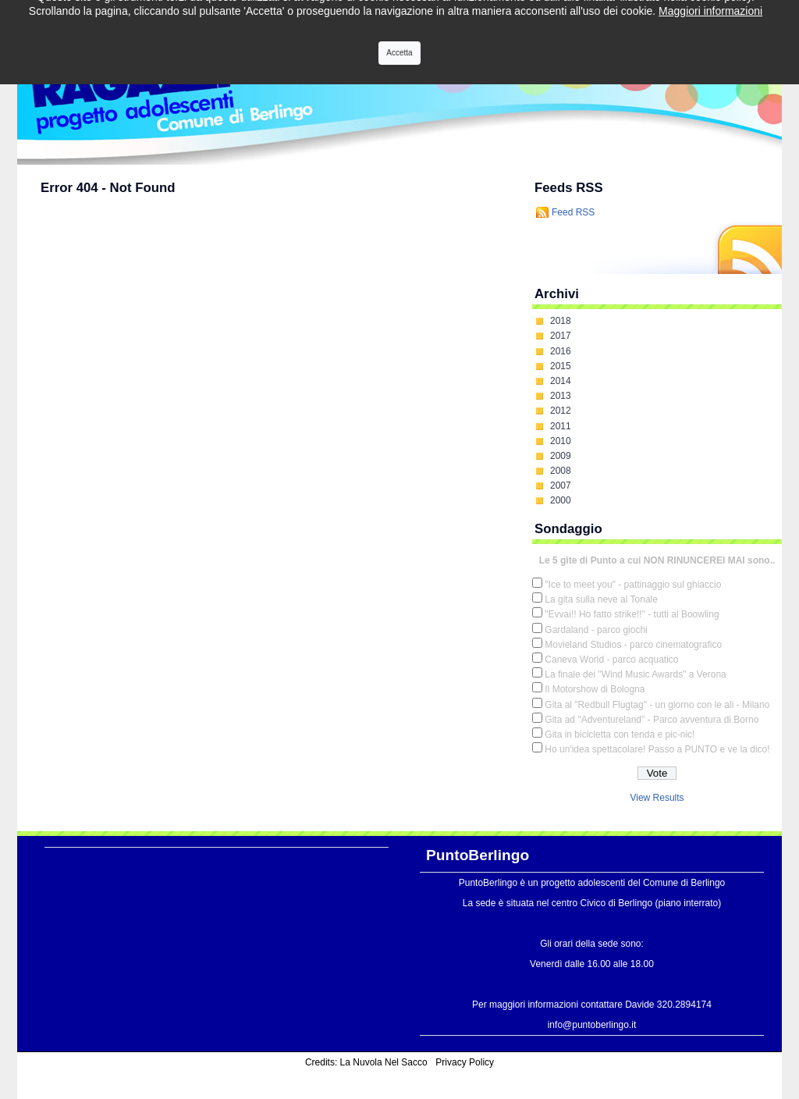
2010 (560, 441)
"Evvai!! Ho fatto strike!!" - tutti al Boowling (632, 614)
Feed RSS (573, 212)
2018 (560, 320)
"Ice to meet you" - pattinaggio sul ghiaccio (633, 584)
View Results (657, 797)
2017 (560, 335)
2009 (560, 455)
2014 (560, 380)
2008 (560, 470)
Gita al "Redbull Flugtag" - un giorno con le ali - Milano (657, 704)
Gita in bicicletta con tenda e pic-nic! (619, 734)
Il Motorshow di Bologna (595, 689)
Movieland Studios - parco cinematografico (633, 644)
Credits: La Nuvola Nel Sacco (366, 1062)
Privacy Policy (464, 1062)
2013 (560, 395)
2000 (560, 500)
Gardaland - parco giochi (596, 629)
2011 (560, 426)
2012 (560, 410)
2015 (560, 366)
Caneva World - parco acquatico (611, 659)
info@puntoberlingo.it (592, 1024)
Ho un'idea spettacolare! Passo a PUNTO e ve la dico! (657, 749)
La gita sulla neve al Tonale (601, 599)
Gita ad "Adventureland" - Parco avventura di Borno (651, 719)
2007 (560, 485)
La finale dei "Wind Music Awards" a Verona (635, 674)
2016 (560, 351)
